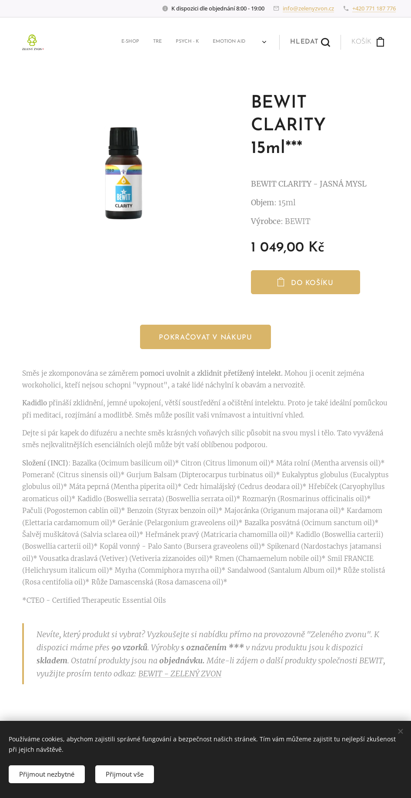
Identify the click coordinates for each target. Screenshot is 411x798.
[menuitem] (64, 42)
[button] (312, 42)
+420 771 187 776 (374, 8)
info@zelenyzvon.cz (308, 8)
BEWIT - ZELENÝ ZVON (179, 674)
